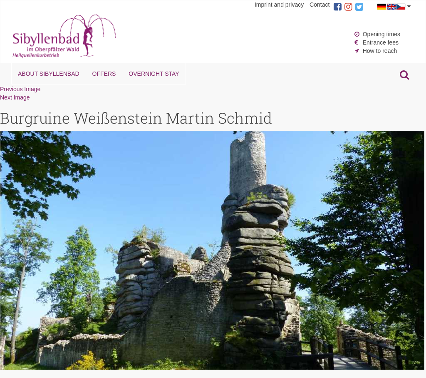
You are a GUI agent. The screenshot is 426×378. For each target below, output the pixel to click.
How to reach (380, 50)
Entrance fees (381, 42)
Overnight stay (154, 73)
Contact (319, 4)
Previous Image (20, 89)
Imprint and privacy (279, 4)
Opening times (381, 34)
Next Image (15, 97)
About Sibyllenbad (48, 73)
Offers (104, 73)
